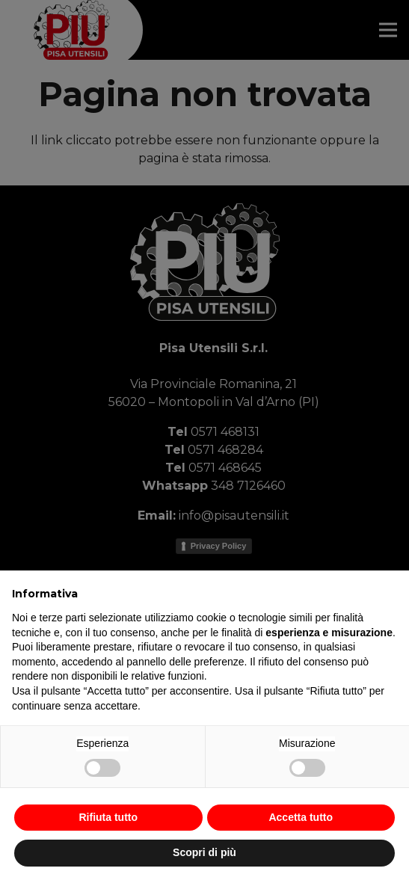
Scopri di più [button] (204, 852)
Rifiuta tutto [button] (108, 817)
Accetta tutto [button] (300, 817)
